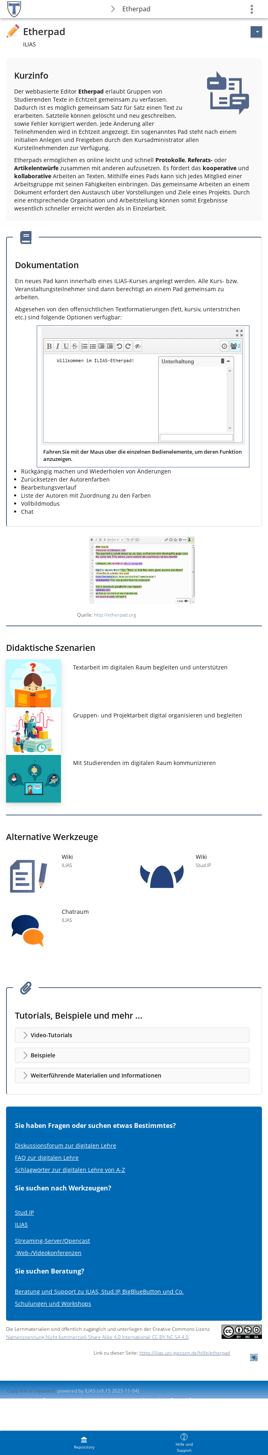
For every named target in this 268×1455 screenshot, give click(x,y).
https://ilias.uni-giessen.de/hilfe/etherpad (184, 1353)
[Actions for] (256, 32)
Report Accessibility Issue (35, 1406)
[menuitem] (84, 1443)
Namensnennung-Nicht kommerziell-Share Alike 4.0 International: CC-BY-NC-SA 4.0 (97, 1337)
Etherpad (136, 8)
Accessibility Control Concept (174, 1400)
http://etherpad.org (115, 615)
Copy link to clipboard (31, 1390)
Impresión (23, 1400)
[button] (132, 1035)
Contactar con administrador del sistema (88, 1400)
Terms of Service (90, 1406)
